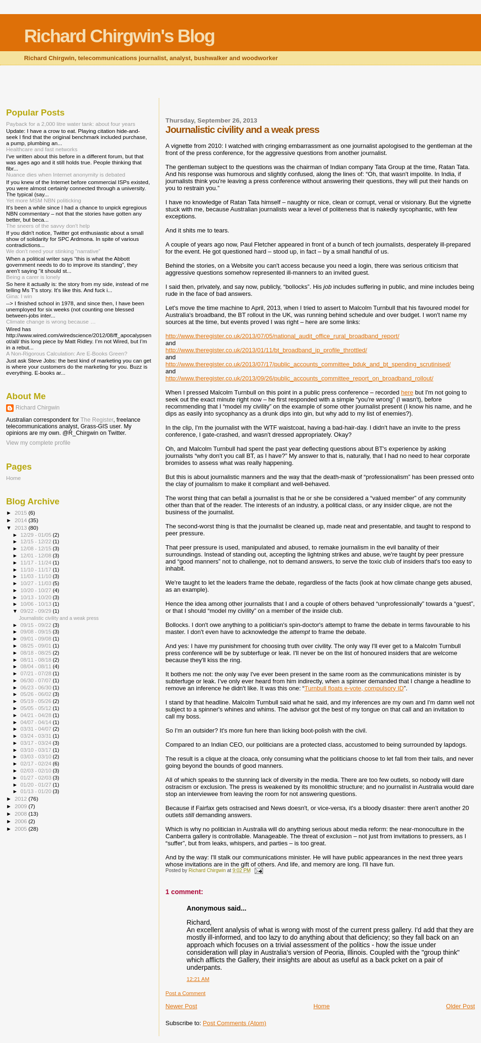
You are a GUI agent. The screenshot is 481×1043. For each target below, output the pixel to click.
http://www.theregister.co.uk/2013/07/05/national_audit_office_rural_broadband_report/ (282, 336)
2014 (21, 520)
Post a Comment (185, 993)
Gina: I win (19, 296)
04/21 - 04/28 (37, 715)
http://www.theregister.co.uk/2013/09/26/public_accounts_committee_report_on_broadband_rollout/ (299, 378)
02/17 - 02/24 (37, 763)
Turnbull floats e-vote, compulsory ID (353, 688)
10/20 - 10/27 (37, 590)
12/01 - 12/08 (37, 555)
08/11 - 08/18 (37, 660)
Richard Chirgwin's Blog (119, 36)
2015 (21, 513)
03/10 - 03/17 (37, 750)
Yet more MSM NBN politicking (43, 200)
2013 (21, 528)
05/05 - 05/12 (37, 708)
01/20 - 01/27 (37, 785)
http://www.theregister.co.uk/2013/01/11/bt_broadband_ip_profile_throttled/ (266, 350)
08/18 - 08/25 (37, 653)
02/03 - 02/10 (37, 770)
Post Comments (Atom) (234, 1023)
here (407, 392)
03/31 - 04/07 (37, 729)
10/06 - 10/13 (37, 604)
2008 (21, 814)
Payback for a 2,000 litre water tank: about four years (70, 124)
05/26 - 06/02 (37, 694)
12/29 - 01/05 (37, 535)
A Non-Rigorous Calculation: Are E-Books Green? (66, 353)
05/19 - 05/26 (37, 701)
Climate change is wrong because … (51, 321)
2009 (21, 806)
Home (321, 1006)
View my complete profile (38, 443)
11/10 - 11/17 (37, 569)
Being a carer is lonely (33, 277)
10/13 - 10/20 (37, 597)
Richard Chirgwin (38, 407)
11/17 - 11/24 (37, 562)
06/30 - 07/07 (37, 680)
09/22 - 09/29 (37, 611)
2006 (21, 821)
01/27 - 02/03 (37, 777)
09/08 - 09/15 (37, 631)
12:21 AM (197, 979)
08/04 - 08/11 (37, 666)
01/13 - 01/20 (37, 791)
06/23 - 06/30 (37, 687)
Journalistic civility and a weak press (59, 618)
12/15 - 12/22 (37, 541)
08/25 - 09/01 (37, 646)
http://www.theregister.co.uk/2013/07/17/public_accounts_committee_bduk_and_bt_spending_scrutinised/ (307, 364)
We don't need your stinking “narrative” (53, 251)
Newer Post (181, 1006)
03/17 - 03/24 (37, 743)
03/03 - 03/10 (37, 756)
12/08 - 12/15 (37, 548)
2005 (21, 829)
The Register (96, 420)
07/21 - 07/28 (37, 673)
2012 (21, 799)
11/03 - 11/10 (37, 576)
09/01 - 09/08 (37, 638)
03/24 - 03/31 (37, 736)
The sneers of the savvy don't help (48, 226)
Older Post (460, 1006)
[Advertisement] (240, 83)
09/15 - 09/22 (37, 625)
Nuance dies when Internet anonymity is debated (65, 174)
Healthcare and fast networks (42, 149)
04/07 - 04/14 (37, 722)
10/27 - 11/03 (37, 583)
